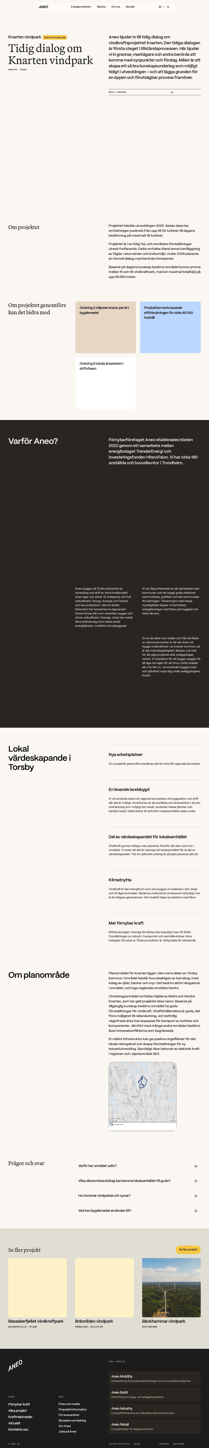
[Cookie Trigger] (137, 1443)
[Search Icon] (168, 7)
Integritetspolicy (119, 1443)
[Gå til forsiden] (43, 7)
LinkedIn (164, 1443)
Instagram (178, 1443)
